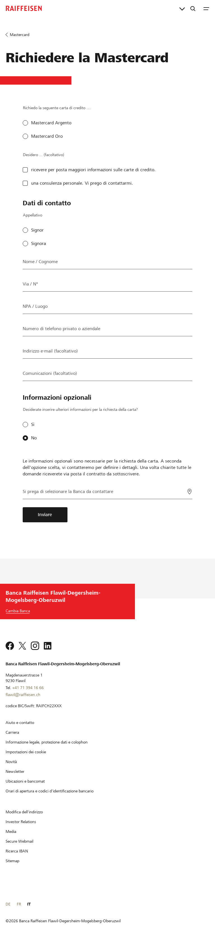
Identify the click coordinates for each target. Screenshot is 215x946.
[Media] (11, 831)
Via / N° (30, 284)
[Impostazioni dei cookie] (26, 752)
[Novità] (11, 761)
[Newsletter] (15, 771)
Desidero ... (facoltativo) (43, 154)
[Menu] (206, 8)
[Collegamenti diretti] (182, 8)
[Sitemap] (12, 861)
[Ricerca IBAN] (17, 851)
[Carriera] (12, 732)
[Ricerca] (193, 8)
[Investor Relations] (21, 821)
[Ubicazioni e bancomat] (25, 781)
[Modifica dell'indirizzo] (24, 812)
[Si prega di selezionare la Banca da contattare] (108, 491)
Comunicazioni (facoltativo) (50, 373)
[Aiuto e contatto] (20, 722)
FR (19, 904)
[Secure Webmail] (19, 841)
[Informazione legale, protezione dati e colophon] (47, 742)
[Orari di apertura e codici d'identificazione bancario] (50, 791)
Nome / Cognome (40, 261)
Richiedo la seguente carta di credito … (57, 108)
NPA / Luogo (35, 306)
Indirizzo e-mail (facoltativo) (50, 351)
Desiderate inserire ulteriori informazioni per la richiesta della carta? (80, 409)
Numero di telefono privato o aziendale (61, 328)
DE (8, 904)
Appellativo (32, 215)
